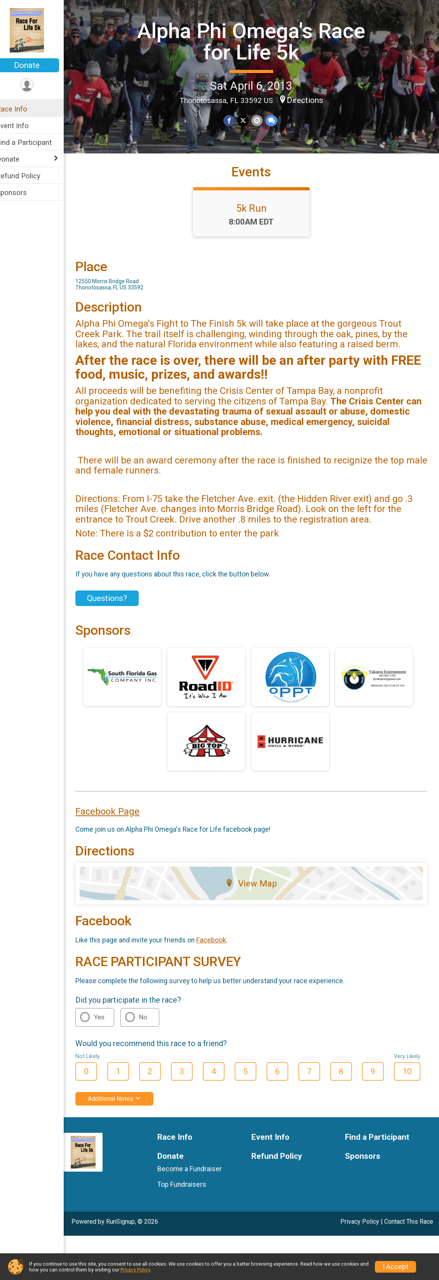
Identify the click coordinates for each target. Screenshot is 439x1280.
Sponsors (21, 192)
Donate (37, 65)
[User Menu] (37, 85)
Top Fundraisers (189, 1198)
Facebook (221, 953)
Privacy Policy (359, 1235)
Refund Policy (28, 176)
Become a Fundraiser (197, 1182)
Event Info (22, 126)
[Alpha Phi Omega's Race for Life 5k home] (37, 30)
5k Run (256, 222)
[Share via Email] (261, 120)
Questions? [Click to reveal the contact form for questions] (117, 611)
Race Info (21, 109)
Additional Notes (124, 1112)
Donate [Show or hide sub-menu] (18, 159)
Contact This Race (408, 1235)
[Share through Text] (276, 120)
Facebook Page (117, 825)
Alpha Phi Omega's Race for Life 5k (257, 41)
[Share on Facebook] (234, 120)
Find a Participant (34, 142)
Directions (310, 99)
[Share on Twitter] (248, 120)
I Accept (395, 1267)
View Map (256, 897)
